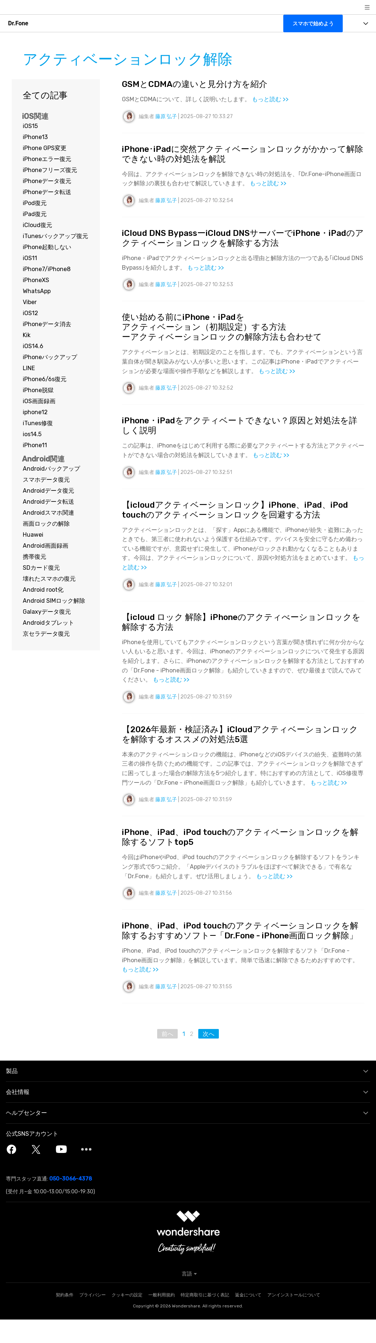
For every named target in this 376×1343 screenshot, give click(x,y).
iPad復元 (35, 214)
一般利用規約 (161, 1318)
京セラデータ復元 (46, 633)
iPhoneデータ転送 (47, 192)
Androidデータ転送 (48, 501)
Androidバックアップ (51, 468)
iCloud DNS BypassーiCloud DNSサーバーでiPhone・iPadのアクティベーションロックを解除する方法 (242, 240)
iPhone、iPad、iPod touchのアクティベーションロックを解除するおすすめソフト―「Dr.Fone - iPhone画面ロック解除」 (243, 948)
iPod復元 (35, 203)
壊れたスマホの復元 (49, 578)
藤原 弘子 (166, 117)
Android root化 (43, 589)
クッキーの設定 (127, 1318)
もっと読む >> (270, 99)
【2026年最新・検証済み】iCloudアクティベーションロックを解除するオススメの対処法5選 (241, 743)
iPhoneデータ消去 (47, 324)
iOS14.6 (33, 346)
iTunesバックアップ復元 (55, 236)
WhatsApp (37, 291)
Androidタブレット (48, 622)
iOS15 (30, 126)
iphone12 (35, 412)
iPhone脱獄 (38, 390)
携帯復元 (34, 556)
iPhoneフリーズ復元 (50, 170)
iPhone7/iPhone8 (46, 269)
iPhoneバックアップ (50, 357)
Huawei (33, 534)
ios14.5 (32, 434)
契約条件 (64, 1318)
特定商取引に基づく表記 (205, 1318)
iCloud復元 (37, 225)
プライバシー (92, 1318)
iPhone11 (35, 445)
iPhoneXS (36, 280)
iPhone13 (35, 137)
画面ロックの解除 (46, 523)
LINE (29, 368)
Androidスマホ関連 (48, 512)
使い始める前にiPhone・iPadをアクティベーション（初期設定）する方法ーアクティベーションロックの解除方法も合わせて (226, 331)
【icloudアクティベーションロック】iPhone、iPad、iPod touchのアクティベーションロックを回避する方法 (241, 516)
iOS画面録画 (39, 401)
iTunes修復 (38, 423)
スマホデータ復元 (46, 479)
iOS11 (30, 258)
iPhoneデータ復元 (47, 181)
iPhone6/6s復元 (44, 379)
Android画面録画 (45, 545)
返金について (248, 1318)
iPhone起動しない (47, 247)
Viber (30, 302)
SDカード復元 (41, 567)
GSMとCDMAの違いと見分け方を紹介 (198, 84)
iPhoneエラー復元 (47, 159)
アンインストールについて (293, 1318)
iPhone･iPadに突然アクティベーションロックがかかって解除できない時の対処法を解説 (240, 155)
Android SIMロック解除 (54, 600)
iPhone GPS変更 (44, 148)
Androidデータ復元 (48, 490)
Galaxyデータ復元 (47, 611)
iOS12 (30, 313)
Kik (26, 335)
